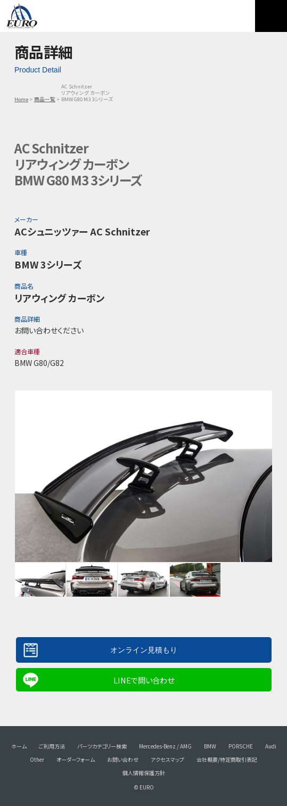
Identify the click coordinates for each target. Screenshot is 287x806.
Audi (270, 746)
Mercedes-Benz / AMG (165, 746)
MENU (271, 16)
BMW (210, 746)
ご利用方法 (52, 746)
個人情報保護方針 (143, 773)
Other (37, 759)
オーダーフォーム (75, 759)
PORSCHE (240, 746)
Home (21, 99)
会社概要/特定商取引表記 (226, 759)
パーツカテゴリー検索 (102, 746)
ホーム (19, 746)
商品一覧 (44, 99)
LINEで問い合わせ (143, 680)
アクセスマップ (167, 759)
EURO (21, 16)
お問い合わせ (122, 759)
